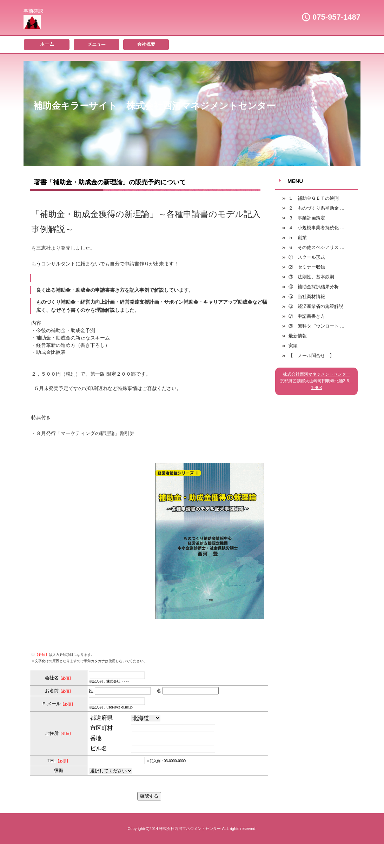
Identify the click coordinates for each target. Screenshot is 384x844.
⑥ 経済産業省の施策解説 (316, 306)
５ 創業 (298, 237)
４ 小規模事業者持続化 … (317, 227)
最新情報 (298, 335)
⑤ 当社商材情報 (307, 296)
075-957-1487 (336, 17)
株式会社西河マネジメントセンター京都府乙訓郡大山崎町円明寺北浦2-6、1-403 (316, 381)
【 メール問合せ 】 (311, 355)
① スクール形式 (307, 257)
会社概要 (147, 44)
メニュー (96, 44)
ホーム (46, 44)
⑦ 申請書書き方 (307, 316)
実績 (293, 345)
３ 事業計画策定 (307, 217)
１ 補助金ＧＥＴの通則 (314, 198)
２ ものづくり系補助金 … (317, 208)
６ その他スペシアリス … (317, 247)
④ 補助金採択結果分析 (314, 286)
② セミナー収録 (307, 267)
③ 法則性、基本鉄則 (311, 276)
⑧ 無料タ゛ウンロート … (317, 326)
